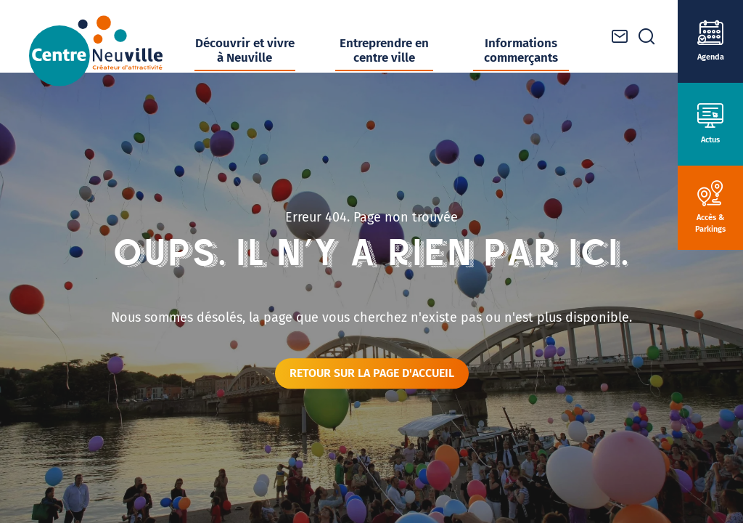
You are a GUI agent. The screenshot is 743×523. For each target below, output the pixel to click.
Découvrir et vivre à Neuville (245, 50)
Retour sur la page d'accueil (372, 373)
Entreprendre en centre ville (384, 50)
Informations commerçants (521, 50)
